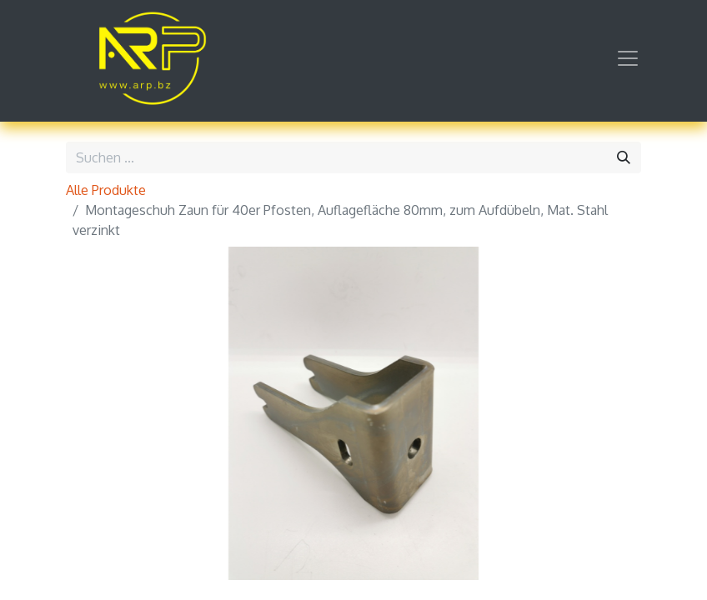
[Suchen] (623, 157)
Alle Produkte (106, 190)
